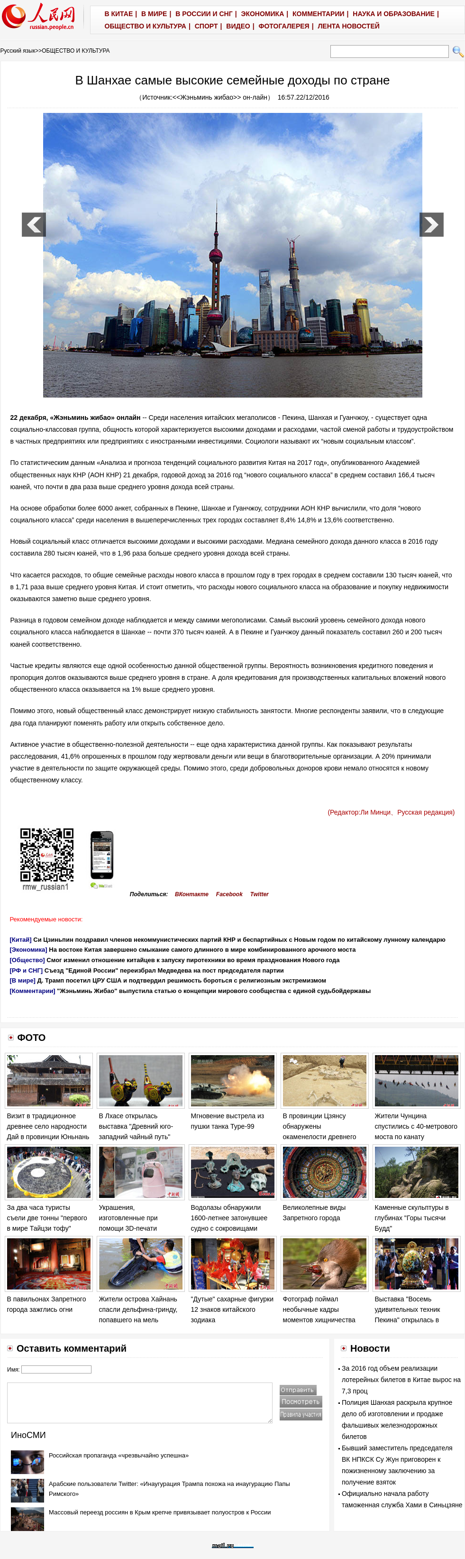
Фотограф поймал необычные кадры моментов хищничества (319, 1309)
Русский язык (18, 50)
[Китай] (21, 939)
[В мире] (23, 980)
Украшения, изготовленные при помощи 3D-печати (128, 1218)
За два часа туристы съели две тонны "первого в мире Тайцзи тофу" (47, 1218)
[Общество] (27, 960)
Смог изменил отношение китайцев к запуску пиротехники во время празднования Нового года (192, 960)
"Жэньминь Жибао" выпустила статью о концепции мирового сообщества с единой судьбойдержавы (214, 990)
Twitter (259, 894)
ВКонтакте (192, 894)
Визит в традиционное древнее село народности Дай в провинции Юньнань (48, 1126)
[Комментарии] (32, 990)
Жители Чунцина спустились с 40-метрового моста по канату (416, 1126)
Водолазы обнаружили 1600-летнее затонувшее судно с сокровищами (229, 1218)
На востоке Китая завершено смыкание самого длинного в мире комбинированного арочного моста (202, 949)
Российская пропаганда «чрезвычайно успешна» (119, 1455)
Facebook (229, 894)
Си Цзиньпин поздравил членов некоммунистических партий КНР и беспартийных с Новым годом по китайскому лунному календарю (239, 939)
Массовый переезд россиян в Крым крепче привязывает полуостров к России (160, 1512)
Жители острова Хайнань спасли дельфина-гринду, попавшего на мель (138, 1309)
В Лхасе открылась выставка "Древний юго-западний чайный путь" (136, 1126)
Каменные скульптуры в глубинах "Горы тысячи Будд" (412, 1218)
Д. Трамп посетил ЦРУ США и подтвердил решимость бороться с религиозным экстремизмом (182, 980)
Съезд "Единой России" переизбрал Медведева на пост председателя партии (164, 970)
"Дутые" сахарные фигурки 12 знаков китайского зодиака (232, 1309)
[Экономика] (28, 949)
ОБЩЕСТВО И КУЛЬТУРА (75, 50)
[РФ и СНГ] (26, 970)
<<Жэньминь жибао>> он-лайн (220, 97)
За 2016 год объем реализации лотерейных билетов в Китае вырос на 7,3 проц (401, 1379)
